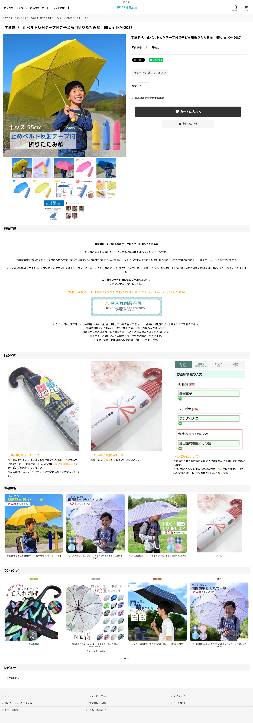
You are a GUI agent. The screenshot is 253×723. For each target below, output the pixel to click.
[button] (235, 8)
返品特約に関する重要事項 (148, 98)
